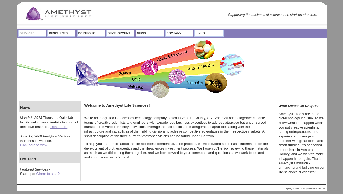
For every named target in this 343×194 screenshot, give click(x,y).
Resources (58, 33)
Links (200, 33)
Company (174, 33)
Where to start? (48, 174)
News (141, 33)
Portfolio (87, 33)
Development (119, 33)
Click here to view (33, 145)
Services (27, 33)
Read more (58, 127)
